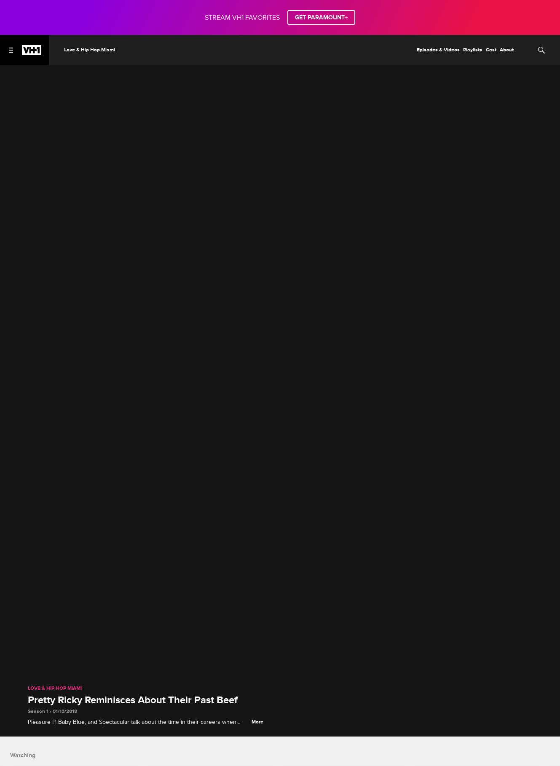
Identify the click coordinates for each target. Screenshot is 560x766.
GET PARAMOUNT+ (321, 17)
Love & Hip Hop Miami (55, 688)
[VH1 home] (31, 53)
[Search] (541, 50)
